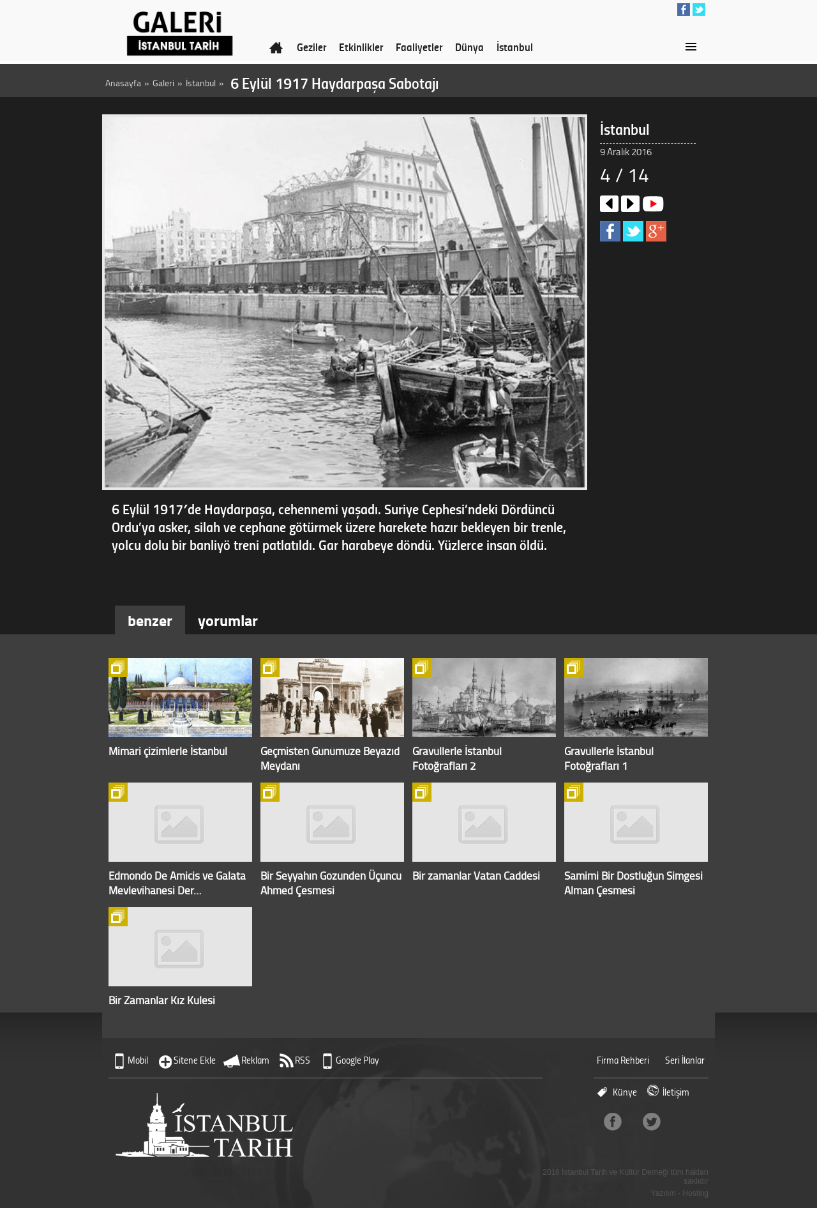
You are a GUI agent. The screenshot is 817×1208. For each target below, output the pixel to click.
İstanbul (515, 46)
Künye (625, 1092)
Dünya (469, 46)
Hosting (695, 1193)
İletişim (676, 1092)
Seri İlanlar (685, 1060)
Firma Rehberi (623, 1060)
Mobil (138, 1060)
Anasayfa (123, 83)
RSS (302, 1060)
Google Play (357, 1060)
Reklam (255, 1060)
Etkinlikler (361, 46)
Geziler (311, 46)
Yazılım (663, 1193)
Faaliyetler (419, 46)
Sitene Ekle (195, 1060)
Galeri (163, 83)
